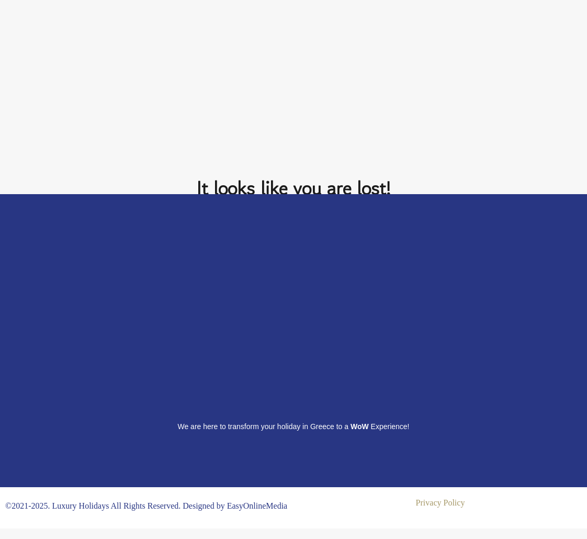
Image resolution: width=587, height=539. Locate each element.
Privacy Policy (440, 502)
